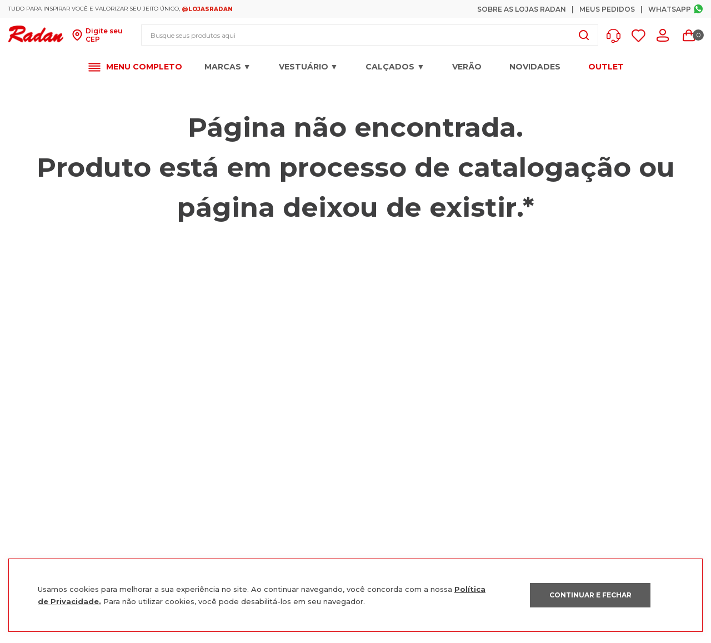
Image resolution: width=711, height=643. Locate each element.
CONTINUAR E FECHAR (590, 595)
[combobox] (369, 35)
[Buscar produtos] (584, 35)
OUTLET (606, 67)
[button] (616, 35)
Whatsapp (669, 9)
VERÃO (467, 67)
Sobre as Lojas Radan (521, 9)
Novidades (534, 67)
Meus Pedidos (607, 9)
